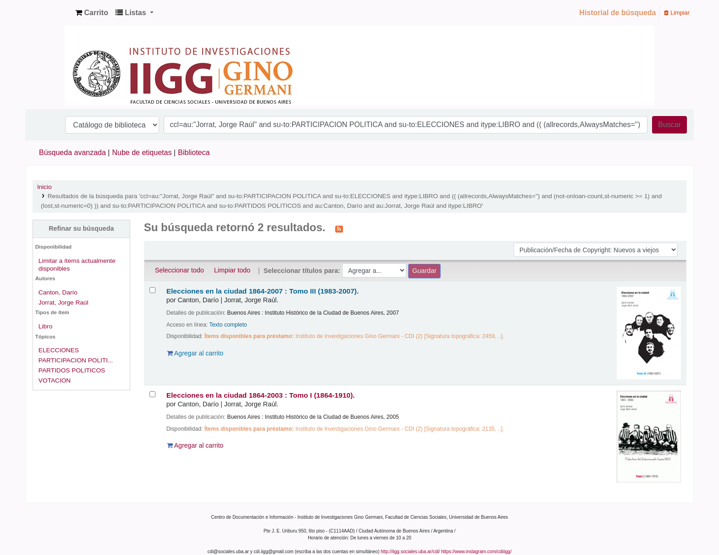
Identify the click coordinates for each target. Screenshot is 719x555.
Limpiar (677, 12)
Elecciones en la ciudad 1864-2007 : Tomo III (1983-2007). (262, 291)
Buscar (669, 124)
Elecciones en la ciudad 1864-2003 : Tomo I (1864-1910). (260, 395)
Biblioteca (194, 152)
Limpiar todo (232, 270)
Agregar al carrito (195, 353)
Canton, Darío (58, 292)
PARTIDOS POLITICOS (72, 370)
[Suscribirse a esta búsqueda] (339, 228)
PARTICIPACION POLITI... (76, 360)
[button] (92, 13)
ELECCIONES (59, 350)
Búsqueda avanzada (72, 152)
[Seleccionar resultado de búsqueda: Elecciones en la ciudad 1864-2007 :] (152, 290)
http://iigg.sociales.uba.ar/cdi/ (410, 551)
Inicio (44, 186)
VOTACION (55, 380)
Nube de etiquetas (142, 152)
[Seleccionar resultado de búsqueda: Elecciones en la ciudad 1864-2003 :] (152, 394)
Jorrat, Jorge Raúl (63, 302)
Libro (45, 326)
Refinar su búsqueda (81, 228)
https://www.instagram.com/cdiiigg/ (476, 551)
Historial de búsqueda (617, 13)
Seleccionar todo (179, 270)
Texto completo (228, 325)
